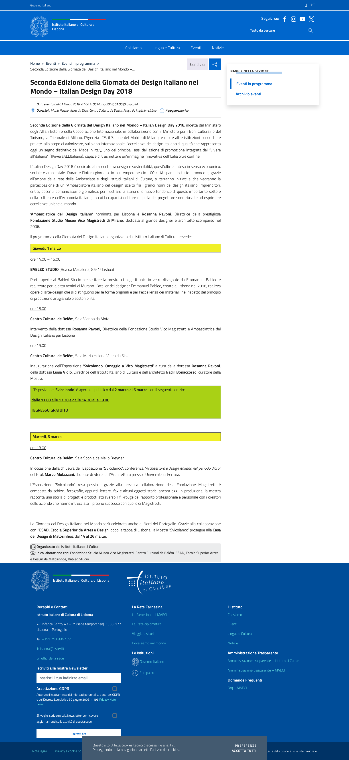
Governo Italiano (40, 5)
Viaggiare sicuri (143, 633)
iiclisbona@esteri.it (50, 648)
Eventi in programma (78, 63)
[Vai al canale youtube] (301, 18)
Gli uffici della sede (50, 658)
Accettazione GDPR (53, 689)
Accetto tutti (244, 750)
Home (35, 63)
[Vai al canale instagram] (292, 18)
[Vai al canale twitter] (310, 18)
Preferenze (245, 745)
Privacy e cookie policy (70, 751)
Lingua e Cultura (240, 633)
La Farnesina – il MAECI (149, 614)
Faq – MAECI (237, 687)
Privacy (104, 699)
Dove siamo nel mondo (149, 643)
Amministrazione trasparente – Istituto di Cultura (264, 660)
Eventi (51, 63)
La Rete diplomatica (146, 624)
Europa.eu (143, 672)
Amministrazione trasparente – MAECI (256, 670)
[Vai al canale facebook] (283, 18)
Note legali (39, 751)
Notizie (233, 643)
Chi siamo (235, 614)
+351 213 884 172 (56, 639)
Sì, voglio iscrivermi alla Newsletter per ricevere (67, 715)
